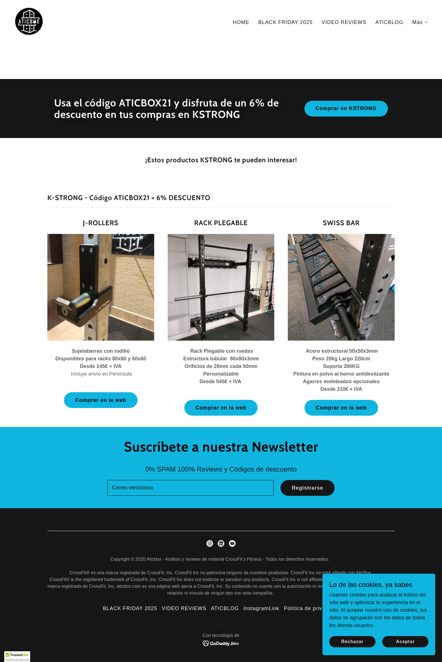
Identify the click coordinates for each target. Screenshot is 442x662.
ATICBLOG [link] (389, 22)
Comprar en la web (100, 400)
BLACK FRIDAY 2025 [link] (285, 22)
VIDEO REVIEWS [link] (344, 22)
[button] (420, 22)
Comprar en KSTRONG (346, 108)
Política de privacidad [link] (311, 608)
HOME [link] (241, 22)
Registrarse (307, 488)
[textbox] (190, 488)
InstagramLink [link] (261, 608)
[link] (29, 21)
